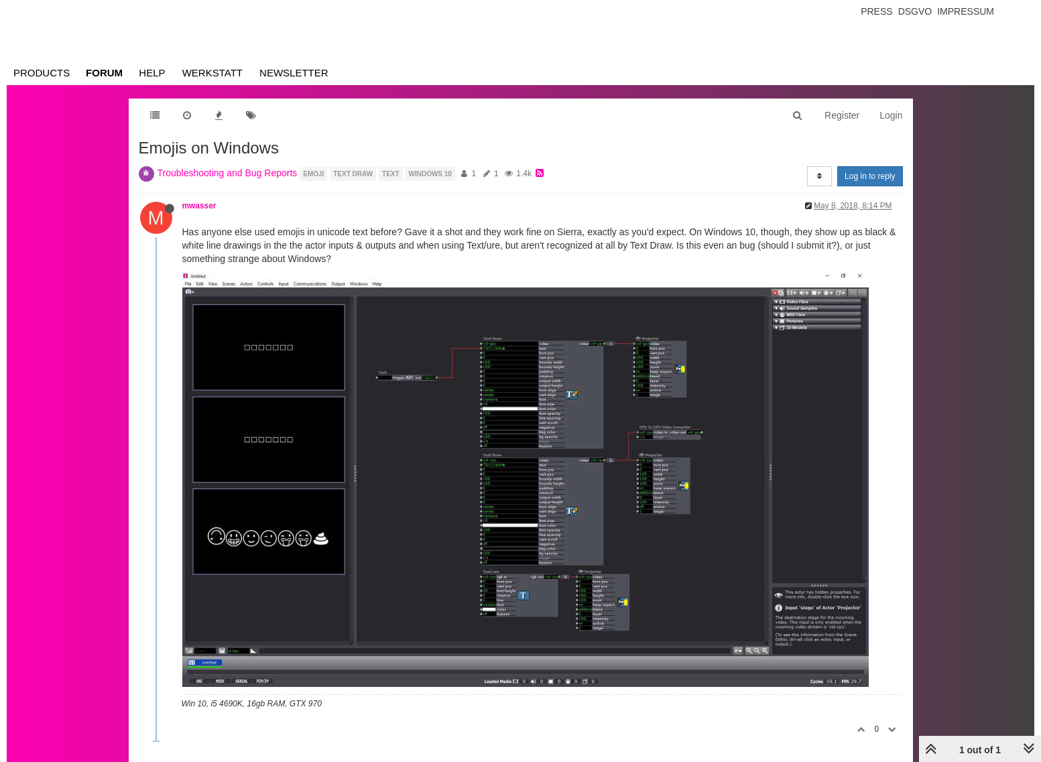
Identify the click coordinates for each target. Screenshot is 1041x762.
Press (876, 11)
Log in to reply (870, 176)
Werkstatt (212, 72)
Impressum (965, 11)
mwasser (199, 205)
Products (41, 72)
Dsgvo (915, 11)
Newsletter (293, 72)
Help (152, 72)
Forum (104, 72)
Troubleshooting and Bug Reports (228, 173)
